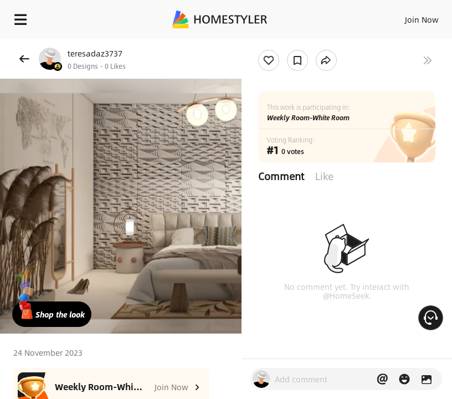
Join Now (422, 19)
